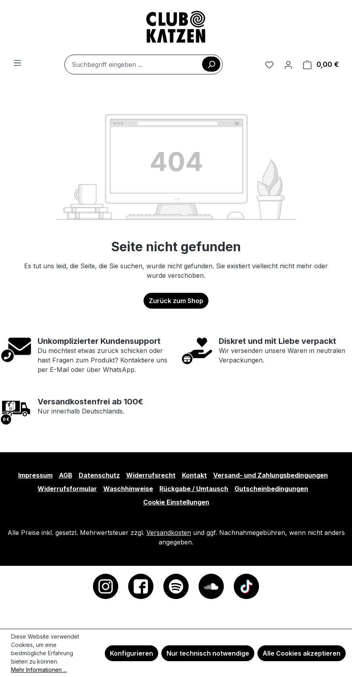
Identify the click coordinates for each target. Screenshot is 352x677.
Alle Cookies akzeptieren (302, 653)
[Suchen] (211, 64)
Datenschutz (99, 475)
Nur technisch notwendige (208, 653)
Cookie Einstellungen (176, 502)
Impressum (35, 475)
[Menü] (17, 62)
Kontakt (194, 475)
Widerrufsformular (67, 489)
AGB (65, 475)
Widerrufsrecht (151, 475)
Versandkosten (168, 533)
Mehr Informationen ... (39, 669)
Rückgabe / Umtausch (193, 489)
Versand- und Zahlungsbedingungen (270, 475)
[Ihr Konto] (288, 64)
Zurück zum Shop (176, 301)
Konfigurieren (131, 653)
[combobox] (143, 64)
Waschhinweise (128, 489)
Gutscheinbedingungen (271, 489)
